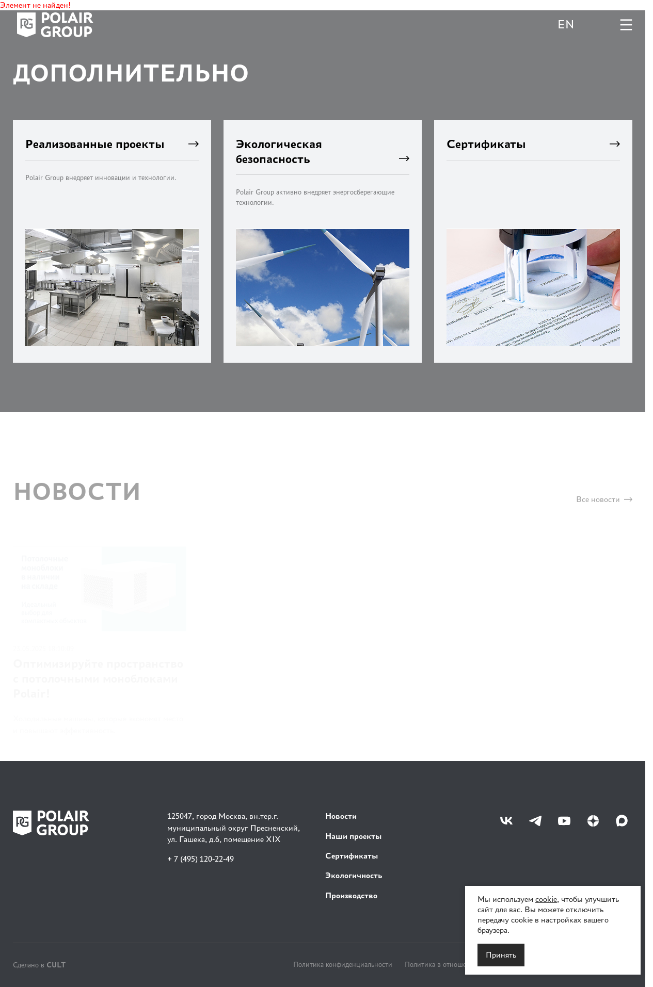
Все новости (604, 505)
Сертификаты (351, 856)
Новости (341, 816)
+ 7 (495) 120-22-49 (200, 859)
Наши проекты (353, 836)
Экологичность (353, 875)
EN (566, 24)
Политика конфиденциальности (342, 964)
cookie (546, 899)
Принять (501, 955)
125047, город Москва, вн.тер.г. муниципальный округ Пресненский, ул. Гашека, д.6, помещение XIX (233, 827)
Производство (351, 895)
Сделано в (39, 964)
